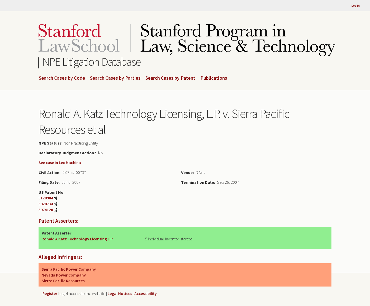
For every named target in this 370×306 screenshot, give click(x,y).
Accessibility (145, 293)
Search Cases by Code (62, 78)
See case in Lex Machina (60, 162)
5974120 (46, 209)
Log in (355, 5)
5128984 (46, 197)
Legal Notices (120, 293)
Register (49, 293)
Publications (213, 78)
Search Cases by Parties (115, 78)
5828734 (46, 203)
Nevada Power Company (64, 275)
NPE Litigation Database (91, 62)
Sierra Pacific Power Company (69, 269)
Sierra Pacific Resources (63, 280)
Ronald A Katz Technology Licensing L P (77, 238)
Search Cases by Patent (170, 78)
